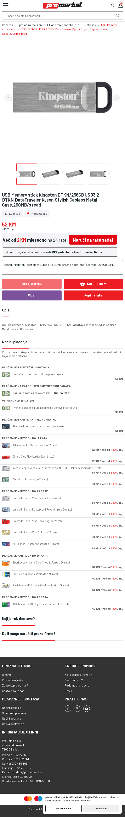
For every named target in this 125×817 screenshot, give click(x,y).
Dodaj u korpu (32, 283)
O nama (7, 674)
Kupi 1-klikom (93, 283)
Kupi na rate (93, 295)
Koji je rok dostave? (18, 618)
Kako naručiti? (74, 680)
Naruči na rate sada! (93, 239)
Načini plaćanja (11, 707)
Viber (32, 295)
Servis (69, 691)
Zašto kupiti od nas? (15, 685)
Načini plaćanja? (15, 342)
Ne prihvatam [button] (63, 808)
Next (116, 97)
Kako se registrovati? (78, 674)
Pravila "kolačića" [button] (81, 800)
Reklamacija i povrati (78, 685)
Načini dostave (11, 718)
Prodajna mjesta (12, 680)
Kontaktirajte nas (13, 691)
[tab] (62, 342)
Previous (8, 97)
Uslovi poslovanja (13, 724)
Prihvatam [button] (101, 808)
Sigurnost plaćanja (14, 713)
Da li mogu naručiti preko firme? (28, 633)
